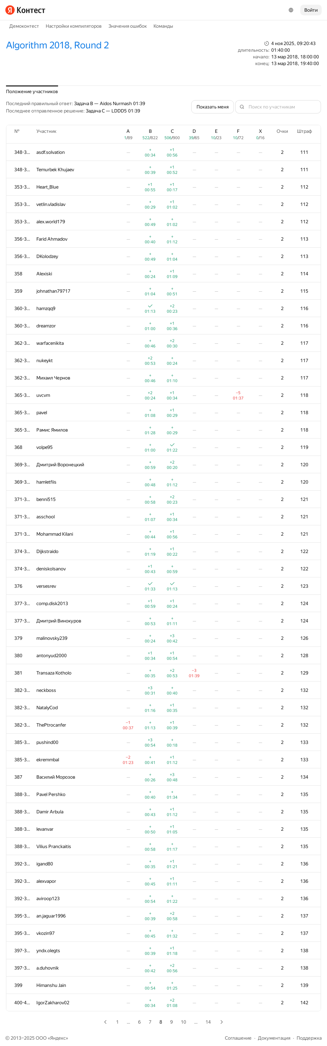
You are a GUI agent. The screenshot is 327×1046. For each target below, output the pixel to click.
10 (183, 1022)
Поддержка (309, 1038)
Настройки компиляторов (74, 26)
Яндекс (58, 1038)
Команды (163, 26)
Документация (274, 1038)
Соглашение (238, 1038)
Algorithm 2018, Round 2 (57, 45)
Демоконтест (24, 26)
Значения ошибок (127, 26)
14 (208, 1022)
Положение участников (32, 91)
